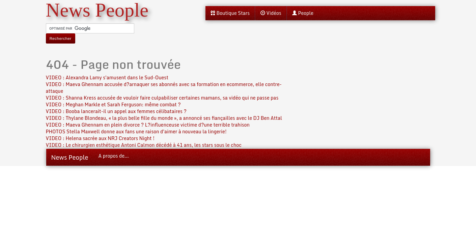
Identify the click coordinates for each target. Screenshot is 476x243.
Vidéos (270, 13)
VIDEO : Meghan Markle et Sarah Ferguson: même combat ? (113, 104)
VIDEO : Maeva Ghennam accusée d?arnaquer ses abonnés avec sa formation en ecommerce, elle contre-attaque (164, 87)
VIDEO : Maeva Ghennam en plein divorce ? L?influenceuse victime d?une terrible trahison (148, 125)
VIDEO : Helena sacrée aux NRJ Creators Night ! (100, 138)
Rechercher (61, 38)
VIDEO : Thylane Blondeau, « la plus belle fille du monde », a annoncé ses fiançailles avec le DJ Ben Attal (164, 118)
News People (69, 157)
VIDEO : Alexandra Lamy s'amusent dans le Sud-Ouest (107, 77)
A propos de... (114, 156)
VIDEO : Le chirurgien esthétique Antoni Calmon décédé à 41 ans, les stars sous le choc (144, 145)
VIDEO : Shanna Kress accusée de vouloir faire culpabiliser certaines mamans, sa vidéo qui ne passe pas (162, 98)
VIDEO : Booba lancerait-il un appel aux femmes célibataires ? (116, 111)
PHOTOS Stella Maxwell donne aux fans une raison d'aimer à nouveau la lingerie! (136, 131)
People (302, 13)
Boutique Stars (230, 13)
